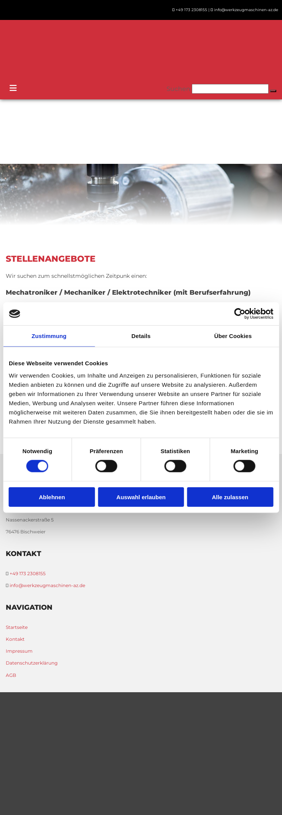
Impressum (19, 651)
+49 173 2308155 (191, 9)
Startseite (17, 627)
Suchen (178, 88)
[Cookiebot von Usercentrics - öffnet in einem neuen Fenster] (239, 314)
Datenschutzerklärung (32, 663)
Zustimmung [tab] (48, 336)
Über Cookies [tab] (233, 336)
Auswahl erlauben (140, 496)
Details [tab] (141, 336)
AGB (11, 675)
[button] (273, 91)
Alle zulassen (230, 496)
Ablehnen (52, 496)
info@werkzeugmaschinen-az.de (246, 9)
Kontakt (15, 639)
